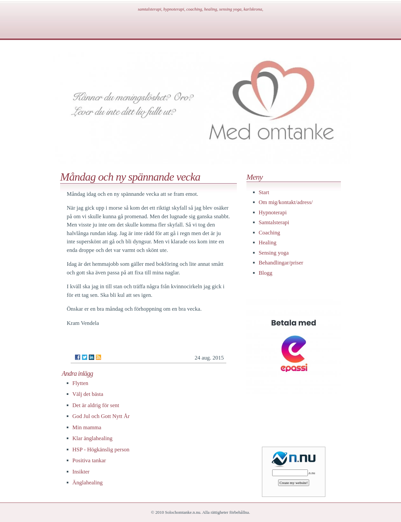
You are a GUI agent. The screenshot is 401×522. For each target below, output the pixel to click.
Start (264, 192)
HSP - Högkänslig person (100, 449)
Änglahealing (87, 482)
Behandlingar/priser (281, 263)
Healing (267, 242)
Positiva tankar (89, 460)
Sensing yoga (274, 253)
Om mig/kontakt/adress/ (286, 202)
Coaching (269, 232)
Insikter (81, 472)
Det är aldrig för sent (95, 405)
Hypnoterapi (273, 212)
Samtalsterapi (274, 222)
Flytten (80, 383)
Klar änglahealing (92, 438)
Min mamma (86, 427)
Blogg (266, 273)
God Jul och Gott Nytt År (100, 416)
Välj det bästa (87, 394)
